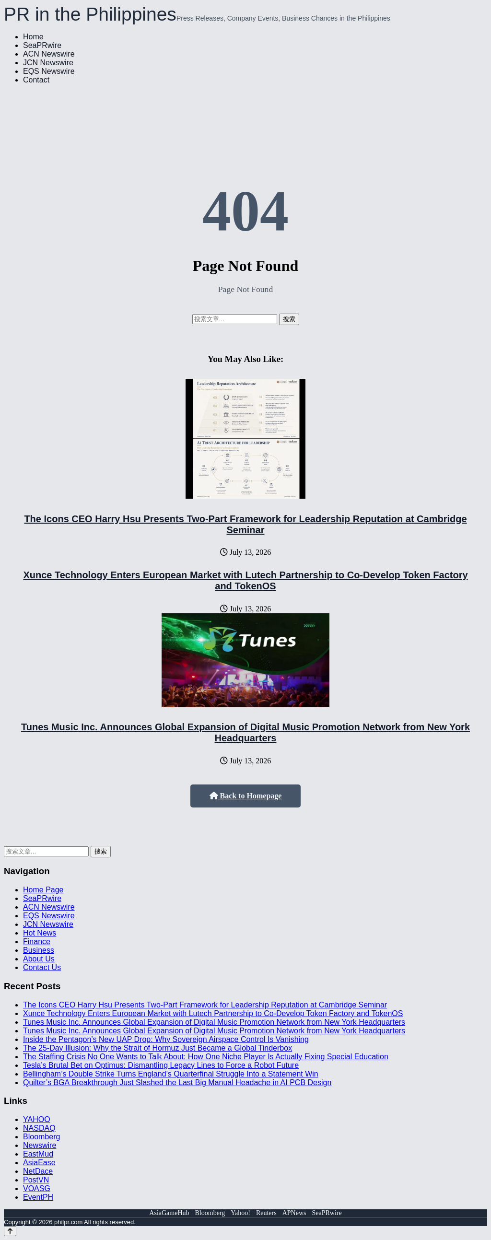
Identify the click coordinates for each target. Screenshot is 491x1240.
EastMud (38, 1154)
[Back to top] (10, 1231)
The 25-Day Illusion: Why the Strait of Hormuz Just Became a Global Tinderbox (157, 1048)
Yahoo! (240, 1213)
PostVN (36, 1180)
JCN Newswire (48, 62)
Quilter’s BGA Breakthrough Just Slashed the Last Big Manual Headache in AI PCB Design (177, 1082)
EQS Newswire (49, 71)
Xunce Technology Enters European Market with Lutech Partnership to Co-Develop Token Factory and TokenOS (245, 580)
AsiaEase (39, 1162)
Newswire (39, 1145)
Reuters (266, 1213)
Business (38, 950)
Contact (36, 80)
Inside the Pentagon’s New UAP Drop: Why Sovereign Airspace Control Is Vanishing (166, 1039)
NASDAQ (39, 1128)
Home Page (43, 890)
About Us (39, 959)
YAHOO (36, 1119)
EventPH (38, 1197)
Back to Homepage (246, 796)
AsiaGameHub (169, 1213)
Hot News (39, 933)
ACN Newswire (49, 54)
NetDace (38, 1171)
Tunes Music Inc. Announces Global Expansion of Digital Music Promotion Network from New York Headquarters (245, 732)
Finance (36, 941)
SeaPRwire (42, 45)
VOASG (36, 1188)
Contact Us (42, 967)
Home (33, 37)
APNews (294, 1213)
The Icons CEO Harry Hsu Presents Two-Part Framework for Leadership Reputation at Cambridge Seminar (245, 524)
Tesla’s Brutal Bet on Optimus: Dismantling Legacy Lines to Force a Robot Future (161, 1065)
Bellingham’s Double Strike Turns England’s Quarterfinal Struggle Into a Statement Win (170, 1074)
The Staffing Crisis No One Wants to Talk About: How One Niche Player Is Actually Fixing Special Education (205, 1057)
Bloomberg (41, 1137)
